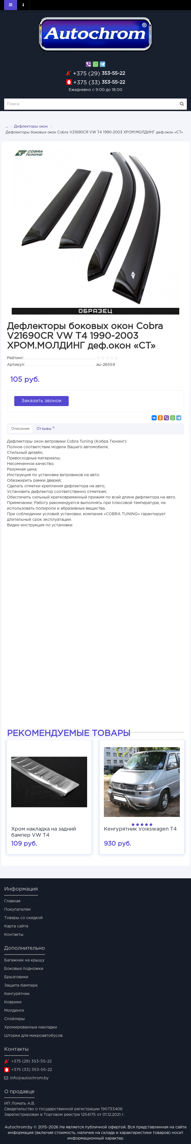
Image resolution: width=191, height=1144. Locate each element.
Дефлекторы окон (31, 126)
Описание (20, 428)
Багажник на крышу (24, 960)
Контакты (13, 934)
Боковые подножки (23, 968)
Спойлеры (14, 1019)
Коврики (13, 1002)
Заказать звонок (41, 401)
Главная (12, 901)
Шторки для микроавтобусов (33, 1035)
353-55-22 (99, 73)
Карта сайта (16, 926)
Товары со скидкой (23, 918)
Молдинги (14, 1010)
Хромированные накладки (30, 1027)
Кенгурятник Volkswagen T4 (140, 829)
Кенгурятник (17, 994)
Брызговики (16, 977)
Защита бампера (20, 985)
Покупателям (17, 909)
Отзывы (45, 428)
